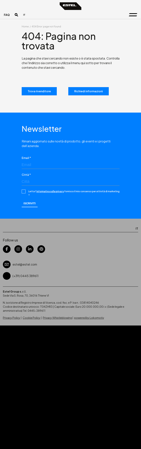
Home (25, 26)
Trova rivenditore (39, 91)
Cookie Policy (31, 317)
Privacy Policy (11, 317)
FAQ (7, 14)
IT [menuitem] (24, 14)
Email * (26, 157)
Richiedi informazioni (88, 91)
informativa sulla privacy (50, 191)
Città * (26, 174)
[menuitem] (24, 14)
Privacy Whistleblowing (57, 317)
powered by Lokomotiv (89, 317)
